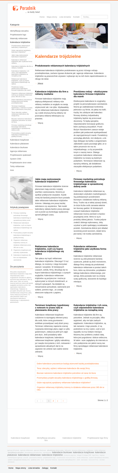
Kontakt (76, 17)
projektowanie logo (49, 457)
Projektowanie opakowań (20, 155)
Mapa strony (52, 17)
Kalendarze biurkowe (19, 147)
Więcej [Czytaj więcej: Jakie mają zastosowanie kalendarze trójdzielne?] (39, 219)
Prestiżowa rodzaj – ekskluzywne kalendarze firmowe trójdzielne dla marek (21, 88)
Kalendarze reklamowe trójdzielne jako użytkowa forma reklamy (21, 61)
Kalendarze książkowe (19, 140)
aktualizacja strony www (55, 450)
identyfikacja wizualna (15, 453)
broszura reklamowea (79, 450)
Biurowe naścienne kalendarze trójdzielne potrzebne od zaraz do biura (21, 120)
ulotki (78, 460)
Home (42, 17)
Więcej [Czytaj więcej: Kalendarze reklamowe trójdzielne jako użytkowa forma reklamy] (78, 286)
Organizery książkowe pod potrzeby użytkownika (22, 251)
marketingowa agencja (15, 457)
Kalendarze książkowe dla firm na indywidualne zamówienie (22, 257)
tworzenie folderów (51, 460)
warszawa (84, 460)
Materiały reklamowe (18, 38)
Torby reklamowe (17, 166)
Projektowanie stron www (20, 163)
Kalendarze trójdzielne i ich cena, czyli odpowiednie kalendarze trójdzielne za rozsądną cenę (20, 73)
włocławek (11, 462)
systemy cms (35, 460)
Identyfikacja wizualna (19, 31)
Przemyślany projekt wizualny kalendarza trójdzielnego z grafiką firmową (21, 134)
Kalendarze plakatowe (19, 144)
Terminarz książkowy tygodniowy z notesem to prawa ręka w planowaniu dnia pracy (21, 107)
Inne (12, 170)
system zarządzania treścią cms (19, 460)
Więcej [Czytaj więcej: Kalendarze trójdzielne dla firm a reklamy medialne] (39, 123)
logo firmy (95, 455)
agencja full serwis (13, 450)
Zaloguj (45, 468)
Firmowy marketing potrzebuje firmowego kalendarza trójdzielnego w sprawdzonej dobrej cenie (21, 127)
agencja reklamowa (26, 450)
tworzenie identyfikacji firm (67, 460)
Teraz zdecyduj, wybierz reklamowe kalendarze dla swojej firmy (20, 114)
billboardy (68, 450)
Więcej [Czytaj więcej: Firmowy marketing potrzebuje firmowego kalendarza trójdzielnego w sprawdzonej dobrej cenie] (78, 238)
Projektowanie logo (18, 35)
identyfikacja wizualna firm (33, 452)
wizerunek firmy (93, 460)
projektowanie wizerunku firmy (66, 457)
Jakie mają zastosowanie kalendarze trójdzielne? (19, 56)
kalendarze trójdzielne (52, 455)
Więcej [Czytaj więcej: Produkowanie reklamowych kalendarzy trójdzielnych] (39, 83)
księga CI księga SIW (84, 455)
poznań (25, 457)
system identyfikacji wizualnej (99, 457)
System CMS (15, 159)
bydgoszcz (90, 450)
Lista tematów (65, 17)
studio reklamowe (82, 457)
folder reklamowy (100, 450)
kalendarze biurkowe (62, 452)
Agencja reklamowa (18, 151)
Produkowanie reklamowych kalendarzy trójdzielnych (20, 46)
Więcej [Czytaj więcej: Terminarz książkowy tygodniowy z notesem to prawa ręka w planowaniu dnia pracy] (39, 356)
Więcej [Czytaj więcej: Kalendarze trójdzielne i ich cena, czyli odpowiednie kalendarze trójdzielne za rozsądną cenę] (78, 353)
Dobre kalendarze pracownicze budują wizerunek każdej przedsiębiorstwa (21, 101)
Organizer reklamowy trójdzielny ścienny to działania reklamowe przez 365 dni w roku (22, 94)
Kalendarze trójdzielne (20, 42)
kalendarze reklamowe (29, 455)
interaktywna (47, 452)
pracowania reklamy (35, 457)
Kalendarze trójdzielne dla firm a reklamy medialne (22, 67)
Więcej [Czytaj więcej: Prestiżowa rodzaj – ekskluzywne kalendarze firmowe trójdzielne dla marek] (78, 171)
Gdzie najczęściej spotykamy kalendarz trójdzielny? (21, 51)
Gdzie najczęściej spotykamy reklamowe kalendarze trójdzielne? (64, 382)
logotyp (102, 455)
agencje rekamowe (40, 450)
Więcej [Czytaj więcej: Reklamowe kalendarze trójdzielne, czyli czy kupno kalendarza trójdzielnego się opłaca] (39, 297)
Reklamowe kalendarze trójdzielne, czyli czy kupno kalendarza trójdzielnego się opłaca (20, 81)
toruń (42, 460)
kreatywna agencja (70, 455)
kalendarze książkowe (83, 452)
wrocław (102, 460)
